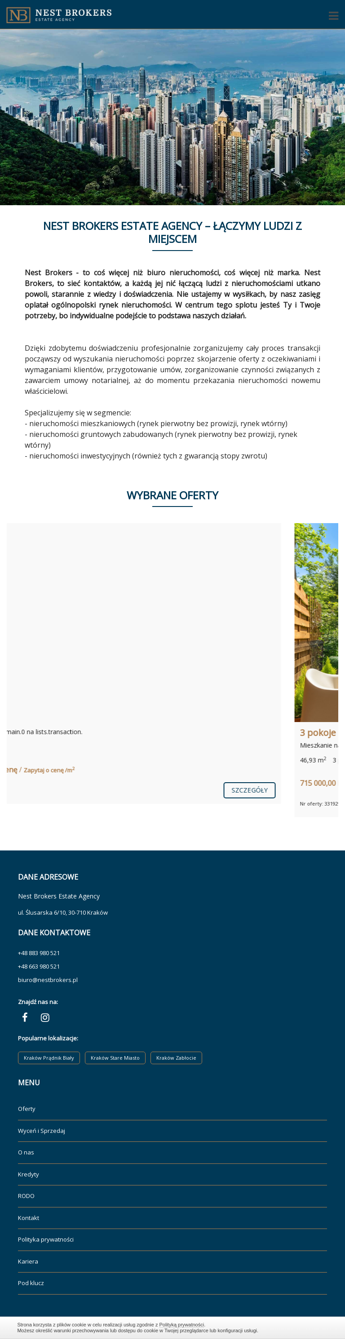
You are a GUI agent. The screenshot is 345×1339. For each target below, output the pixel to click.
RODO (26, 1196)
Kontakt (28, 1218)
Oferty (26, 1109)
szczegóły (300, 790)
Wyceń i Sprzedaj (41, 1131)
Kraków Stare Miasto (115, 1057)
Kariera (28, 1261)
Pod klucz (31, 1283)
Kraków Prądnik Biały (49, 1057)
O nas (26, 1152)
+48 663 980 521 (39, 966)
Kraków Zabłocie (176, 1057)
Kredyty (28, 1174)
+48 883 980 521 (39, 953)
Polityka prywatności (46, 1239)
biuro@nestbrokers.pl (48, 980)
